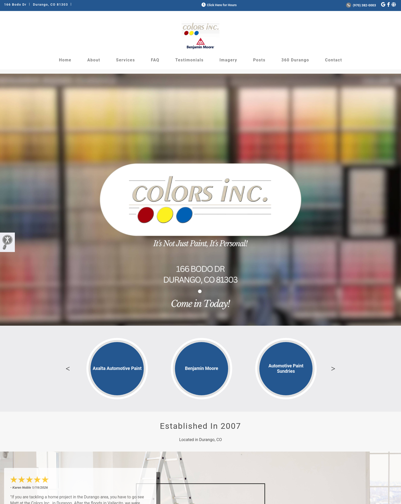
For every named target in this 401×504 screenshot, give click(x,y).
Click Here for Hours (219, 5)
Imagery (228, 60)
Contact (333, 60)
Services (125, 60)
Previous (68, 369)
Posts (259, 60)
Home (65, 60)
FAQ (155, 60)
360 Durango (295, 60)
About (93, 60)
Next (333, 369)
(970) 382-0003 (361, 5)
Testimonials (189, 60)
